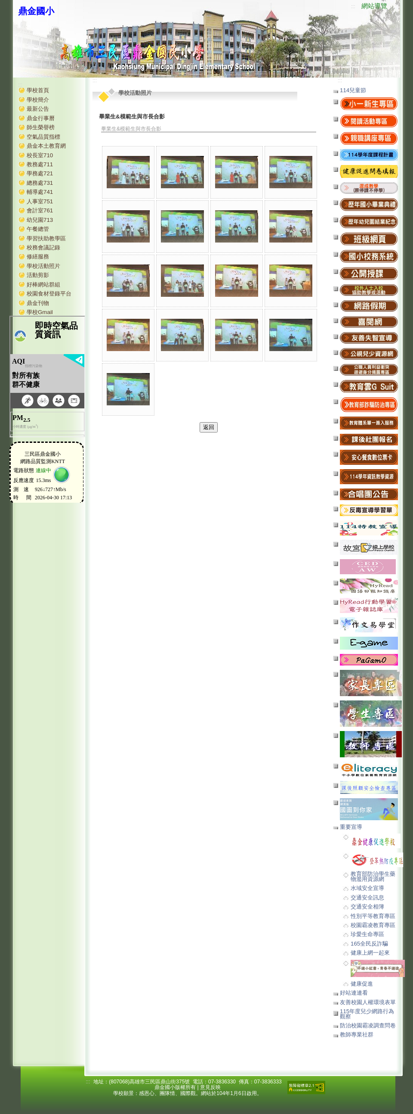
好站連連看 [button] (354, 993)
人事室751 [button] (40, 201)
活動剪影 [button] (38, 275)
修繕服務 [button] (38, 256)
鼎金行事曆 (41, 118)
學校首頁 (38, 90)
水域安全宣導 (367, 888)
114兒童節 (353, 90)
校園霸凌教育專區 (373, 925)
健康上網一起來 (370, 952)
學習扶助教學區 (46, 238)
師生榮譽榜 (41, 127)
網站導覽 (374, 6)
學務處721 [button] (40, 173)
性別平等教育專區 (373, 916)
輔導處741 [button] (40, 192)
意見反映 (210, 1087)
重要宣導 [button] (351, 827)
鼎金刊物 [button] (38, 303)
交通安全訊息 (367, 897)
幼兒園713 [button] (40, 220)
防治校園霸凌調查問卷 (368, 1025)
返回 (208, 427)
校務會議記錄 (43, 247)
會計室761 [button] (40, 210)
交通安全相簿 (367, 906)
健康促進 (362, 983)
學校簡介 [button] (38, 99)
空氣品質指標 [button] (43, 137)
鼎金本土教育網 (46, 146)
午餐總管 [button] (38, 229)
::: (353, 6)
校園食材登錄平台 (49, 293)
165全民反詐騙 (369, 943)
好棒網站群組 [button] (43, 284)
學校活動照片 (43, 266)
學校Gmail (40, 312)
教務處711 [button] (40, 164)
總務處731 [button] (40, 183)
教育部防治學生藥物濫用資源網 (373, 876)
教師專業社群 (356, 1034)
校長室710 (40, 155)
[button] (369, 187)
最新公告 (38, 109)
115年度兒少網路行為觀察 (367, 1013)
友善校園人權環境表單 (368, 1002)
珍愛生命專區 (367, 934)
